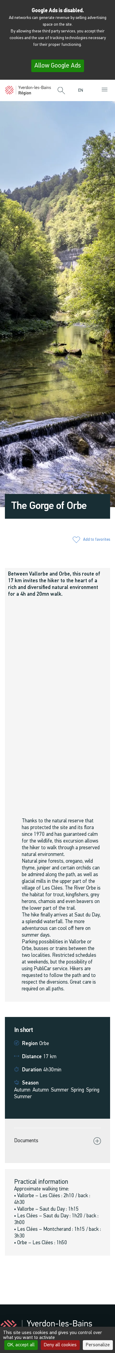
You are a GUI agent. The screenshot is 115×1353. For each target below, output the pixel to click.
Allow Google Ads (57, 66)
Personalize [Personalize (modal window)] (98, 1345)
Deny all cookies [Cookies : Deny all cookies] (60, 1345)
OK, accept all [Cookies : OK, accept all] (21, 1345)
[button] (61, 91)
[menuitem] (82, 90)
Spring (77, 1090)
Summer (60, 1090)
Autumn (22, 1090)
